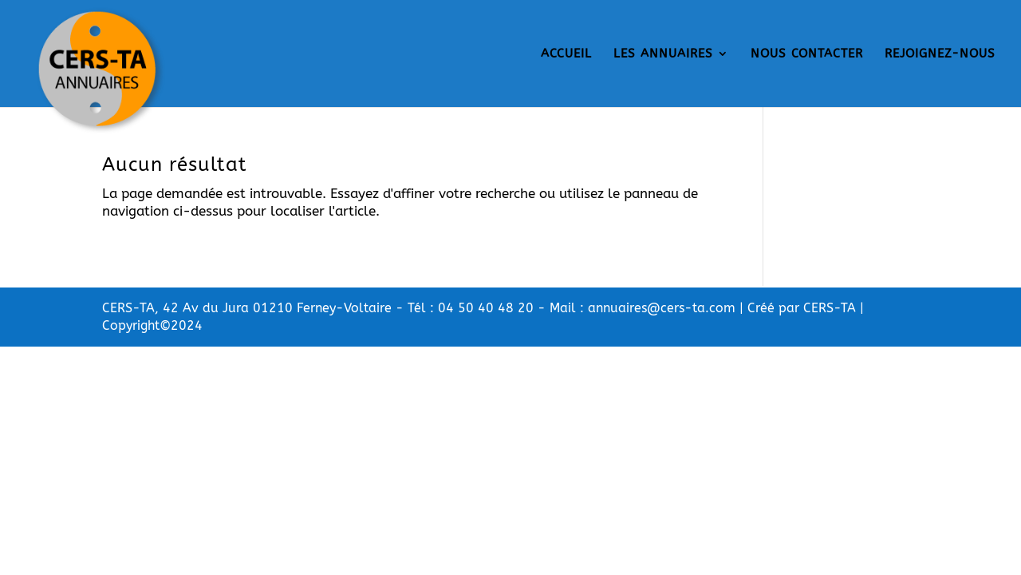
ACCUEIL (566, 54)
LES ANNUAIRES (663, 54)
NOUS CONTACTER (807, 54)
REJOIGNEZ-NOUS (940, 54)
